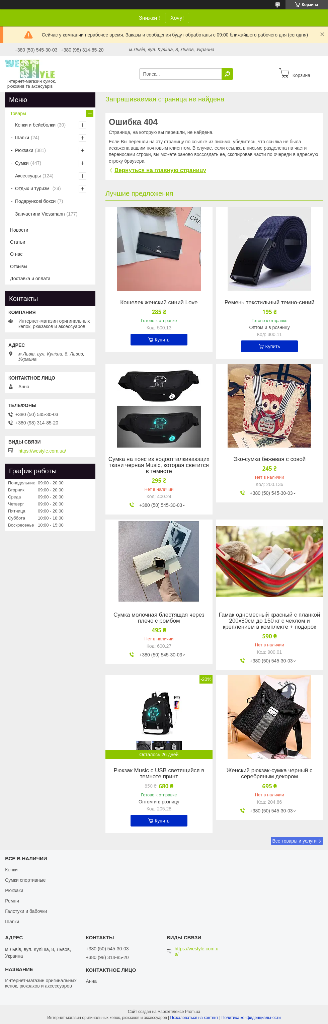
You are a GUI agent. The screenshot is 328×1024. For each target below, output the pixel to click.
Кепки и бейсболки (35, 125)
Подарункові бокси (35, 201)
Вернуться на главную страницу (160, 170)
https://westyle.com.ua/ (42, 451)
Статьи (17, 242)
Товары (18, 113)
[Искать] (227, 74)
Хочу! (177, 18)
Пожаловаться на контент (194, 1017)
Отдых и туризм (33, 188)
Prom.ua (192, 1011)
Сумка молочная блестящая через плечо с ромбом (158, 618)
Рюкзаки (24, 150)
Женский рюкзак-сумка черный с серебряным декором (270, 774)
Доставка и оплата (30, 278)
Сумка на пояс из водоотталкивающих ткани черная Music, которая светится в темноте (159, 465)
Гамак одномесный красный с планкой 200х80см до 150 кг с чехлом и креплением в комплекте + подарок (269, 621)
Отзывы (18, 266)
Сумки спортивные (25, 880)
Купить (162, 339)
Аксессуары (28, 175)
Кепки (11, 869)
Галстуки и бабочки (26, 911)
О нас (16, 254)
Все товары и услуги (294, 841)
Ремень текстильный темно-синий (270, 303)
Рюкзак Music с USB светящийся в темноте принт (158, 774)
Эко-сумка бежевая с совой (269, 459)
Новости (19, 230)
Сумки (22, 163)
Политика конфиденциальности (251, 1017)
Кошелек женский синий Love (158, 303)
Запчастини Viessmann (40, 214)
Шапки (22, 137)
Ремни (12, 900)
